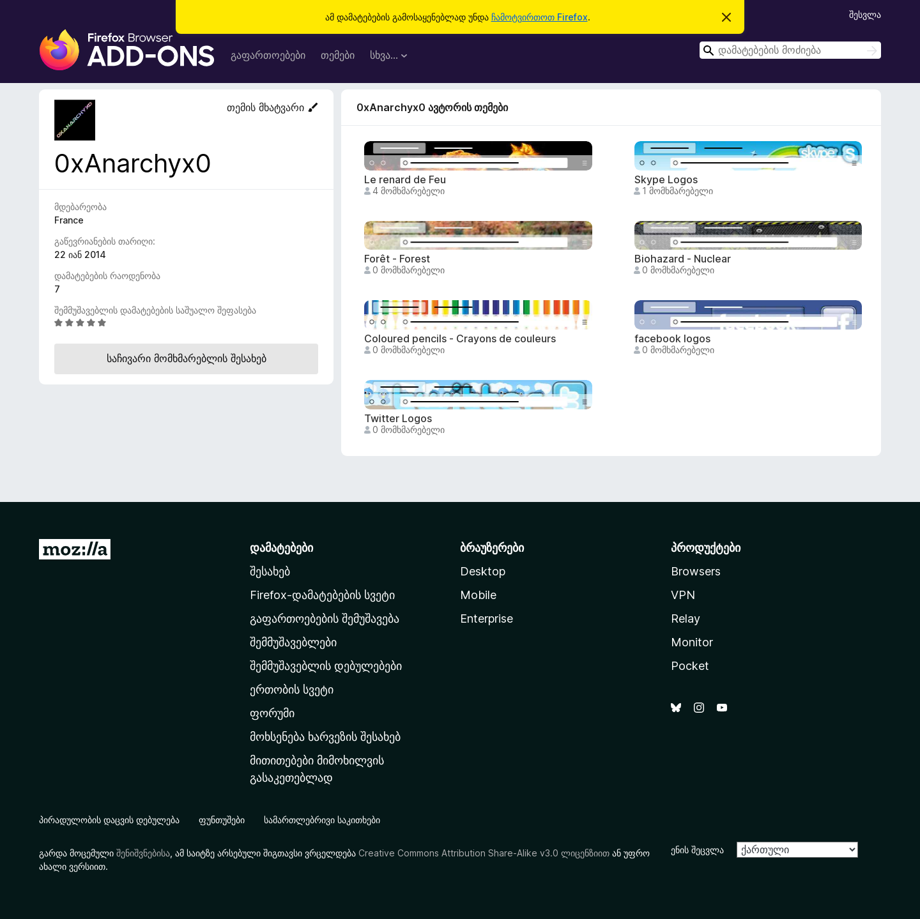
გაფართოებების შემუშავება (324, 618)
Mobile (478, 595)
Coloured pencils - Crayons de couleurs (460, 339)
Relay (685, 618)
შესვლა (865, 14)
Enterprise (486, 618)
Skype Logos (666, 180)
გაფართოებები (268, 55)
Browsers (696, 571)
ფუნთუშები (222, 819)
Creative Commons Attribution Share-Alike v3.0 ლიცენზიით (484, 852)
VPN (683, 595)
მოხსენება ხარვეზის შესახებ (325, 736)
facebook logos (672, 339)
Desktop (482, 571)
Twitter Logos (398, 419)
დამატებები (281, 547)
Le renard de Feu (405, 180)
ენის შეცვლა (697, 849)
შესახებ (270, 571)
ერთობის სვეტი (292, 689)
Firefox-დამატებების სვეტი (322, 595)
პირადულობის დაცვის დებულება (109, 819)
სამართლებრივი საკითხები (322, 819)
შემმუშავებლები (293, 642)
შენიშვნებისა (143, 852)
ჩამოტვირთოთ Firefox (539, 16)
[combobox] (790, 50)
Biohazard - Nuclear (682, 259)
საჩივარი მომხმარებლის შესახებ (186, 358)
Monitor (692, 642)
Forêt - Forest (397, 259)
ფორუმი (272, 713)
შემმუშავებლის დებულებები (326, 665)
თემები (338, 55)
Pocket (690, 665)
